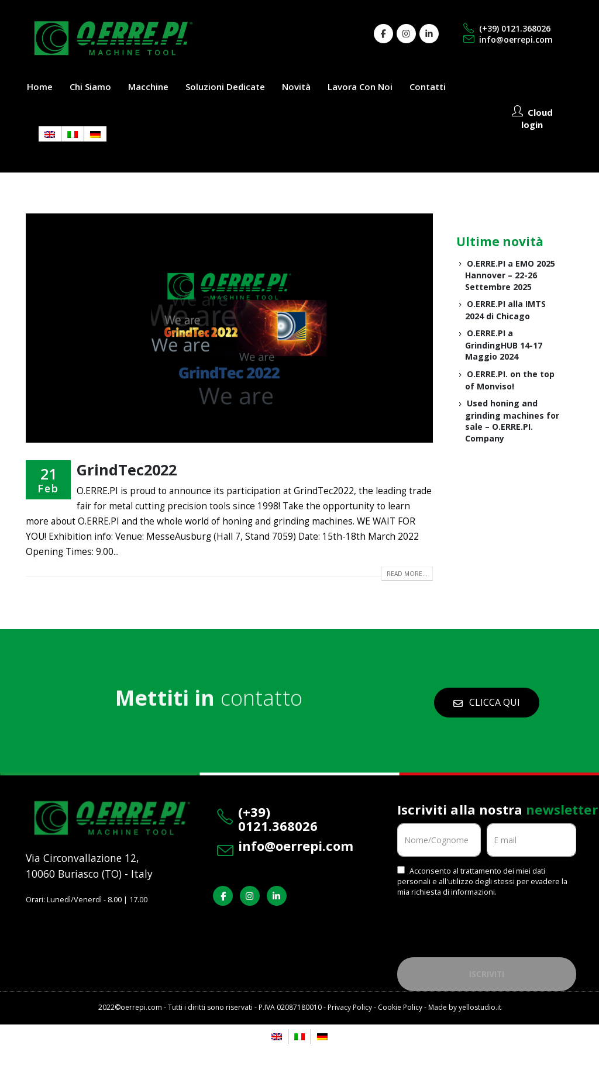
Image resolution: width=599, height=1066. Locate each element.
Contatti (427, 86)
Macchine (148, 86)
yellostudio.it (480, 1007)
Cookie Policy (400, 1007)
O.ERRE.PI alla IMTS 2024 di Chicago (505, 310)
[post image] (229, 328)
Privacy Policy (350, 1007)
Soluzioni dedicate (225, 86)
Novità (296, 86)
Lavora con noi (360, 86)
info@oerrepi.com (508, 39)
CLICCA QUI (486, 702)
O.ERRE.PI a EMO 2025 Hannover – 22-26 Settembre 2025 (510, 275)
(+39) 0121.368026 (506, 28)
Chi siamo (90, 86)
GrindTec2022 (127, 469)
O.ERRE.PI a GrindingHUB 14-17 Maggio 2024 (503, 344)
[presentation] (486, 923)
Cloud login (532, 118)
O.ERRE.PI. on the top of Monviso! (510, 380)
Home (40, 86)
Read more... (407, 574)
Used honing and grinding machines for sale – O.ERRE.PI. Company (512, 421)
